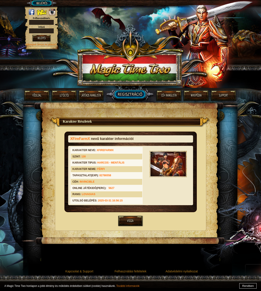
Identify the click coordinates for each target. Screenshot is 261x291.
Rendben (248, 285)
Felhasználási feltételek (131, 271)
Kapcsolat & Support (79, 271)
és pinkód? (51, 44)
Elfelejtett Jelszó (35, 44)
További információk (128, 285)
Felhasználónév (41, 18)
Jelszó (41, 26)
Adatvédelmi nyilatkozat (181, 271)
